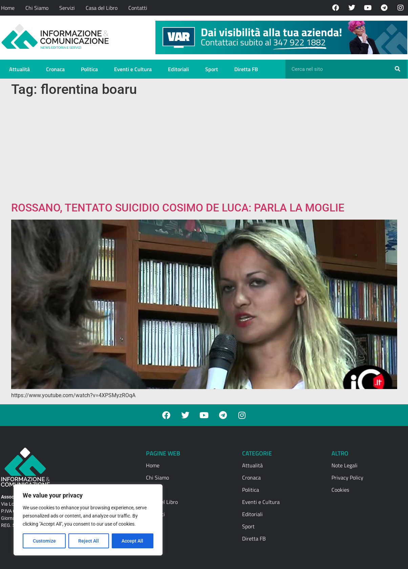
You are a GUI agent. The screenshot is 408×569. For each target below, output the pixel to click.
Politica (89, 69)
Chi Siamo (36, 8)
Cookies (340, 490)
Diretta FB (246, 69)
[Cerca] (397, 69)
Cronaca (55, 69)
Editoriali (178, 69)
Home (8, 8)
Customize (44, 541)
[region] (88, 519)
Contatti (137, 8)
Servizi (67, 8)
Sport (211, 69)
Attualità (19, 69)
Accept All (133, 541)
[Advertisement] (204, 150)
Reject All (89, 541)
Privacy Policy (347, 477)
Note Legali (344, 465)
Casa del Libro (101, 8)
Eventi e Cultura (133, 69)
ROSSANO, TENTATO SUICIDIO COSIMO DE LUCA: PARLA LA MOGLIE (177, 207)
